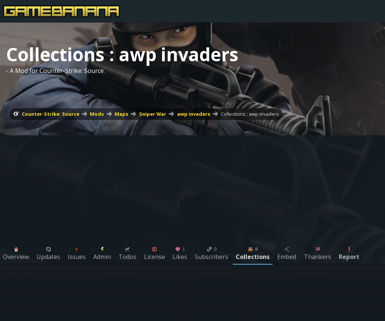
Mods (97, 114)
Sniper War (152, 114)
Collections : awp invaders (250, 114)
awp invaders (193, 114)
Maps (121, 114)
